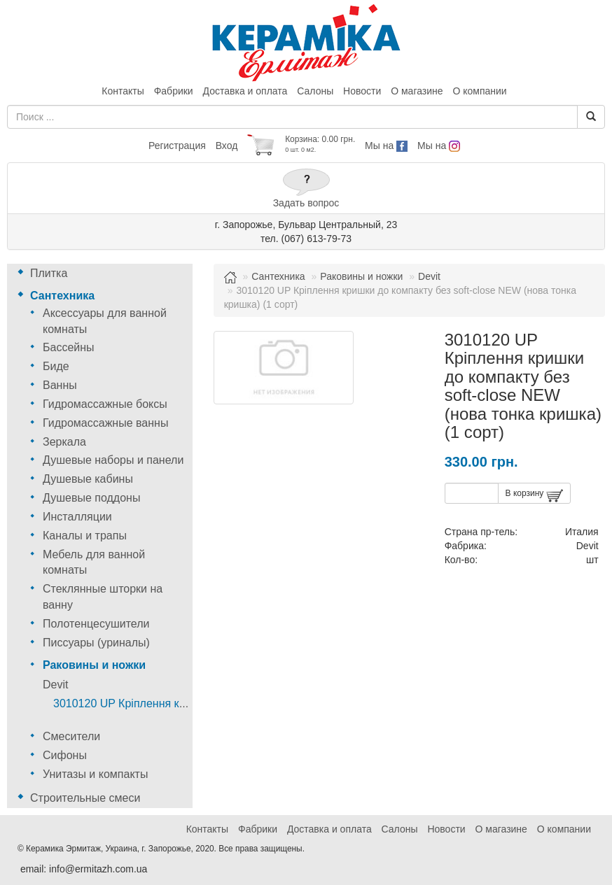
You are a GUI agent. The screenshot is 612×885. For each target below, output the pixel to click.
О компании (479, 91)
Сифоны (65, 755)
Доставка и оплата (245, 91)
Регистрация (177, 145)
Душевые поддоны (91, 498)
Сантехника (62, 296)
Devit (55, 685)
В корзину (534, 495)
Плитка (48, 273)
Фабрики (173, 91)
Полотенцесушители (96, 624)
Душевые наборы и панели (113, 460)
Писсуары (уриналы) (96, 643)
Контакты (123, 91)
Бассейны (69, 347)
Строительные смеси (85, 798)
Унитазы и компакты (95, 774)
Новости (362, 91)
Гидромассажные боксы (105, 404)
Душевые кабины (88, 479)
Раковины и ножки (94, 665)
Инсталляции (77, 517)
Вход (227, 145)
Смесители (71, 736)
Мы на (386, 145)
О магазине (417, 91)
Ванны (60, 385)
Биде (56, 366)
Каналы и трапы (85, 535)
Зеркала (64, 442)
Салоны (315, 91)
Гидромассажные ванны (105, 423)
